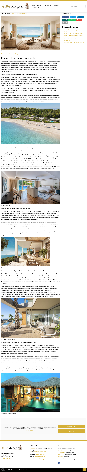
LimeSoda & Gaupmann (41, 459)
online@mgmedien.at (40, 454)
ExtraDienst (61, 450)
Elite (3, 13)
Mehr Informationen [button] (29, 430)
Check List (60, 454)
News (8, 13)
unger (17, 54)
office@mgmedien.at (6, 458)
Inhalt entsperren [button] (71, 426)
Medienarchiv (61, 459)
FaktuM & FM (61, 452)
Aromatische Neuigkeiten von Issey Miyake (74, 42)
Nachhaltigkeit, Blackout (69, 454)
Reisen (6, 54)
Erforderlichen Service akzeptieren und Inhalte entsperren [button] (71, 431)
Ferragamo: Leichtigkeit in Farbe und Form (74, 33)
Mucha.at (60, 456)
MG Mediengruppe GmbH (40, 451)
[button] (40, 5)
